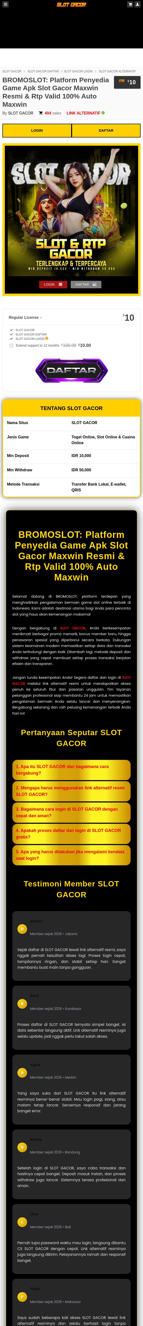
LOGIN (37, 130)
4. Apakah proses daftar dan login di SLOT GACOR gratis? (68, 833)
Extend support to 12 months (53, 345)
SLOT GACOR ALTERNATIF (117, 71)
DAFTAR (106, 130)
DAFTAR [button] (82, 284)
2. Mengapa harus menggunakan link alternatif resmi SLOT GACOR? (70, 791)
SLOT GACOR (11, 71)
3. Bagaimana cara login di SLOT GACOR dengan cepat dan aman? (67, 812)
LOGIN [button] (49, 284)
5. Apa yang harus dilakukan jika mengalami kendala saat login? (70, 855)
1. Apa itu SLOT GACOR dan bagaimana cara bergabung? (62, 770)
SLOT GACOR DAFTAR (43, 71)
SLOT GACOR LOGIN (78, 71)
